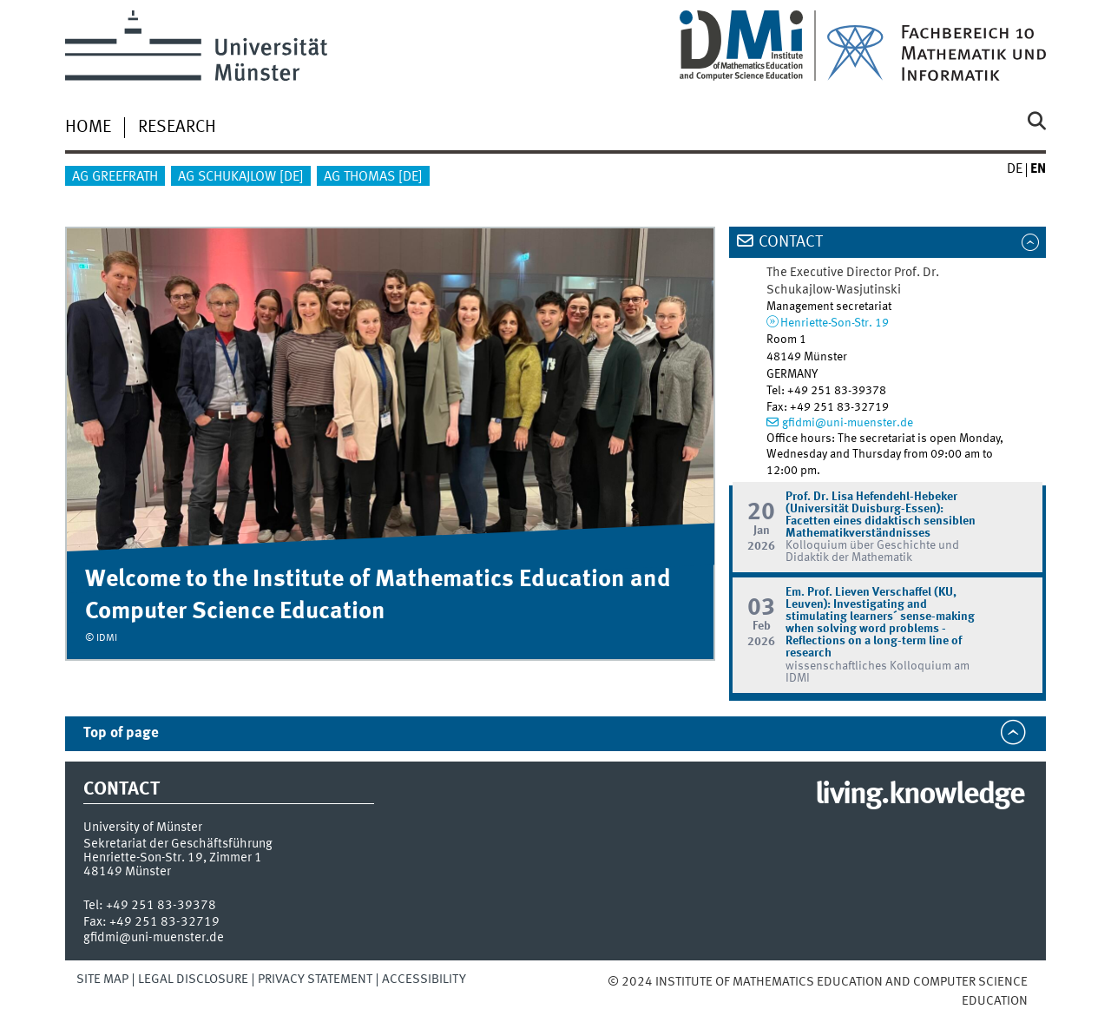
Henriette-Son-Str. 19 (834, 323)
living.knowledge (919, 795)
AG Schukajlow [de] (241, 177)
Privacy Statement (315, 979)
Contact (791, 242)
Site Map (102, 979)
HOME (88, 127)
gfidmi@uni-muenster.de (847, 423)
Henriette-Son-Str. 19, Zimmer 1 (172, 858)
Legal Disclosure (193, 979)
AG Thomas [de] (373, 177)
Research (177, 127)
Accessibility (424, 979)
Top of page (121, 733)
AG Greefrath (115, 177)
